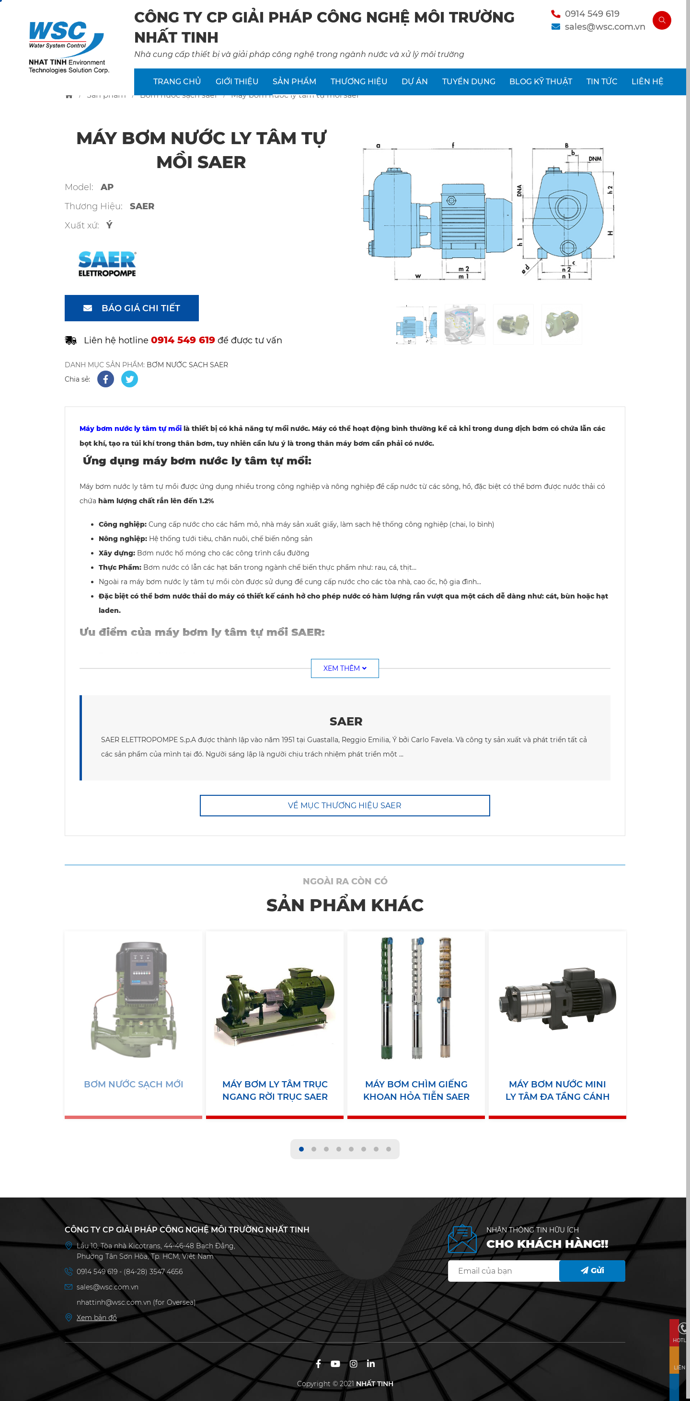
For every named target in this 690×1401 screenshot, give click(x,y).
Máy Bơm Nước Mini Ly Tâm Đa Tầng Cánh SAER (558, 1091)
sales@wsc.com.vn (600, 28)
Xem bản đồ (97, 1315)
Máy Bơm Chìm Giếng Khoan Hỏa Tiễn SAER (416, 1090)
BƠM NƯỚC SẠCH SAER (187, 365)
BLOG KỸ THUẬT (540, 85)
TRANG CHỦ (177, 85)
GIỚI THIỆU (237, 85)
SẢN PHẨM (294, 85)
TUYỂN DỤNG (468, 85)
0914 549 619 (587, 16)
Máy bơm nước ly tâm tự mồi (131, 428)
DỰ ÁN (415, 85)
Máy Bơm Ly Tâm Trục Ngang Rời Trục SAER (275, 1090)
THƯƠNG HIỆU (359, 85)
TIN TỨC (602, 85)
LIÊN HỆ (648, 85)
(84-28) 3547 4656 (153, 1269)
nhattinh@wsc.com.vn (114, 1300)
